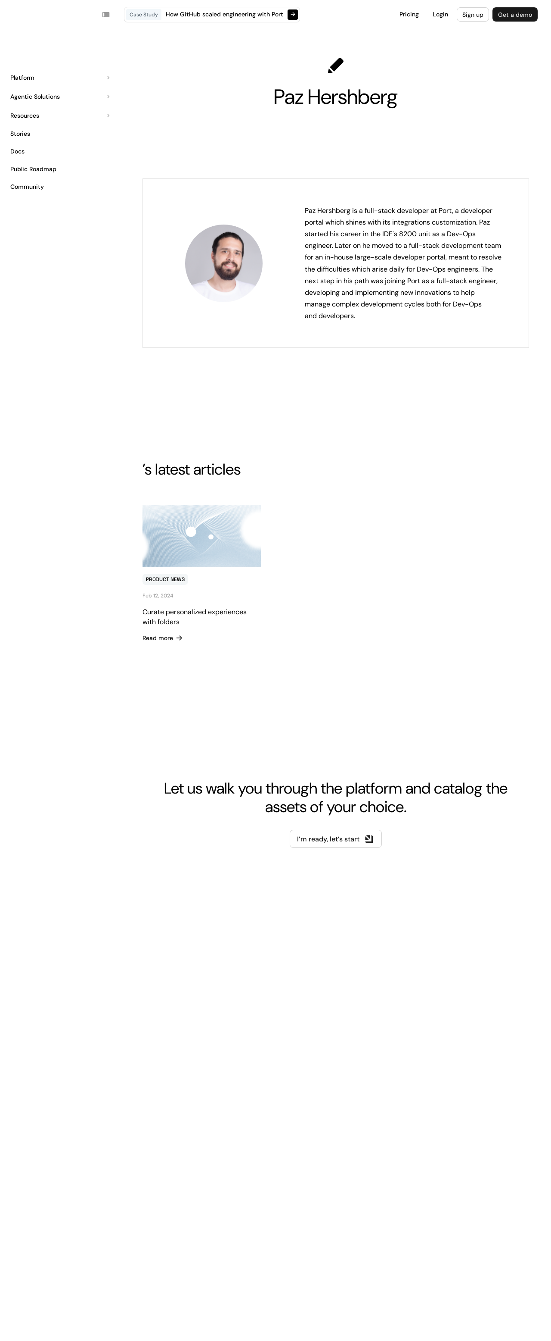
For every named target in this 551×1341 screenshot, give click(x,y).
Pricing (409, 14)
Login (440, 14)
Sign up (472, 15)
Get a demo (515, 15)
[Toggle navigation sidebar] (106, 14)
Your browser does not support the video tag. (27, 14)
